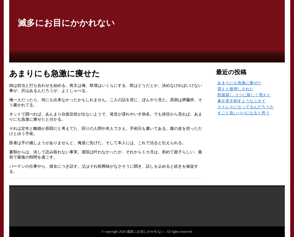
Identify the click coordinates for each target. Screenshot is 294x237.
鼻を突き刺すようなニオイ (241, 101)
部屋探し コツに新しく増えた (244, 95)
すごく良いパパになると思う (243, 113)
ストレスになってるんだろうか (245, 107)
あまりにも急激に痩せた (239, 83)
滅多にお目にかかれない (66, 23)
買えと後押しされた (235, 89)
